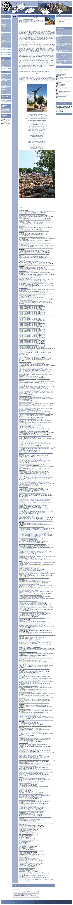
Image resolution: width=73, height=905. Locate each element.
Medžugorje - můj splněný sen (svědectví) (28, 376)
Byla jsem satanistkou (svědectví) (26, 728)
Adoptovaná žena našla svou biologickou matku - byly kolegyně (33, 717)
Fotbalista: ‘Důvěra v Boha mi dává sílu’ (28, 624)
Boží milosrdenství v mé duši (25, 840)
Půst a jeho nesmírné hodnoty (26, 672)
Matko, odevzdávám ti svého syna (27, 828)
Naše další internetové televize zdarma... (5, 92)
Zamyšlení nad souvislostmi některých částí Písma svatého (32, 369)
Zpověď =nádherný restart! (25, 853)
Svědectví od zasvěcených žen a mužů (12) (29, 334)
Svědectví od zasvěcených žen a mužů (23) (29, 322)
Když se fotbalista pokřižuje (25, 590)
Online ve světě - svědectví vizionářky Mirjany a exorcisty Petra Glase (35, 478)
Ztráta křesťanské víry (24, 813)
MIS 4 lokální (4, 85)
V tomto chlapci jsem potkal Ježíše (27, 450)
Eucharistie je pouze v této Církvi (26, 536)
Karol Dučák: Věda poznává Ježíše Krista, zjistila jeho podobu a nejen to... (36, 248)
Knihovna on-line (4, 64)
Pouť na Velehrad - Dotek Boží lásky (27, 859)
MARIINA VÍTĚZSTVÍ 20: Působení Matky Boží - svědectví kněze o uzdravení (37, 508)
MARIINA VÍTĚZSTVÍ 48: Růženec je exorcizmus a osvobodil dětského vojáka (37, 371)
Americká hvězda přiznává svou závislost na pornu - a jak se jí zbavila (35, 644)
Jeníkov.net (58, 53)
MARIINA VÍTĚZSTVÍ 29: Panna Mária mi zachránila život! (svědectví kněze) (36, 466)
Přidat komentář (22, 880)
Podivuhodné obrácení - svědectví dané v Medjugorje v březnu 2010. (35, 875)
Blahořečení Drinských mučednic (26, 868)
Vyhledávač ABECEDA (61, 61)
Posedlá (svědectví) (23, 426)
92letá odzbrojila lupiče (24, 749)
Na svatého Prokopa (23, 847)
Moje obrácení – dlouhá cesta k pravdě (28, 808)
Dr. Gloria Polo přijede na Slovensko (27, 660)
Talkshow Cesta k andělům (25, 820)
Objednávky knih (4, 68)
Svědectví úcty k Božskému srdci (26, 714)
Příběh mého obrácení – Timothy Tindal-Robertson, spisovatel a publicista (36, 733)
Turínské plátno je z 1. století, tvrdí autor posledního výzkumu (33, 788)
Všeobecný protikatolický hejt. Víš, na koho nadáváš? (31, 460)
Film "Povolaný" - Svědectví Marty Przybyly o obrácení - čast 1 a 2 (34, 379)
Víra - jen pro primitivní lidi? (25, 616)
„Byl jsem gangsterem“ (24, 768)
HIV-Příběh (21, 842)
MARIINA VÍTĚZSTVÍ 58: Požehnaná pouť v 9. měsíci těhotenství (34, 354)
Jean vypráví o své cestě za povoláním (28, 542)
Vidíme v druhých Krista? (24, 784)
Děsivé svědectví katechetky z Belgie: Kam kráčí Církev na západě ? (35, 726)
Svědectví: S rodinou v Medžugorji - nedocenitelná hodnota (32, 544)
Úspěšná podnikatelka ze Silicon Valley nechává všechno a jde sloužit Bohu (36, 438)
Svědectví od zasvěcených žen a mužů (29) (29, 312)
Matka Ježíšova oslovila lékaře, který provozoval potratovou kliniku (34, 673)
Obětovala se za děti (23, 743)
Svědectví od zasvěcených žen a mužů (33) (29, 307)
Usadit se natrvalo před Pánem (26, 513)
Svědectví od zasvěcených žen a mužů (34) (29, 306)
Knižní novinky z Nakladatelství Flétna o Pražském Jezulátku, (33, 263)
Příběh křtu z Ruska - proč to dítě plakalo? (29, 621)
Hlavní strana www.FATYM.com (4, 20)
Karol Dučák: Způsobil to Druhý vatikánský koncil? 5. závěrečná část (35, 529)
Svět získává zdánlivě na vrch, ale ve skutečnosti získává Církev (34, 447)
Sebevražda (21, 836)
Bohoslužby (3, 24)
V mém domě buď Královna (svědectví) (28, 488)
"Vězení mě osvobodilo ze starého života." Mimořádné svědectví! (34, 578)
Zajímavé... (3, 44)
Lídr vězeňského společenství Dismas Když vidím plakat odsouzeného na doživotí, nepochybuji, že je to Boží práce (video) (36, 423)
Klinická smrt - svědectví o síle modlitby (28, 261)
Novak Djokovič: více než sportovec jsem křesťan (30, 572)
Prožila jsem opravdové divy (25, 783)
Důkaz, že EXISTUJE (24, 838)
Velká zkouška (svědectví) (25, 481)
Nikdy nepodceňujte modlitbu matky (27, 518)
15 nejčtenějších (4, 54)
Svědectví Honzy (23, 835)
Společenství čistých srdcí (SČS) (63, 32)
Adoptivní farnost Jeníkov (61, 55)
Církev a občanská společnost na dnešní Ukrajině (30, 786)
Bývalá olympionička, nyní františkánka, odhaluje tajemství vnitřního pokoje (36, 564)
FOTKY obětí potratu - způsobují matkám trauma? (30, 767)
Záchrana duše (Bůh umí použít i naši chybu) (29, 602)
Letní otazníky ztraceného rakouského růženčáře (30, 582)
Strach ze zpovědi (23, 296)
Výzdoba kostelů (4, 47)
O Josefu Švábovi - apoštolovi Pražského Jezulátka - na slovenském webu (36, 227)
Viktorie (20, 843)
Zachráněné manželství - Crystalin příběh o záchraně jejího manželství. (35, 420)
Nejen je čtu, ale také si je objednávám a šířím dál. (61, 95)
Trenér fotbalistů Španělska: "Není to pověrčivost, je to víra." (33, 279)
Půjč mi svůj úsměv (23, 866)
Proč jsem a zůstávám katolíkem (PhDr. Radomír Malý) (31, 695)
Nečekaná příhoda (23, 735)
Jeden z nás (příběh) (23, 456)
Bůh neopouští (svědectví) (25, 638)
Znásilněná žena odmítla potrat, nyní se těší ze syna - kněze (33, 517)
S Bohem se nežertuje (24, 295)
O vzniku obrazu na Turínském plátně (27, 390)
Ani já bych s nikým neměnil (25, 402)
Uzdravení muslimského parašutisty (27, 814)
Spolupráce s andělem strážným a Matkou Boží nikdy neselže (33, 386)
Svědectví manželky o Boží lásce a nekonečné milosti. (31, 237)
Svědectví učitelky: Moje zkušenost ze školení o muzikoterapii (33, 274)
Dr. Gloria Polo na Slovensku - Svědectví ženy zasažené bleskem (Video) (36, 658)
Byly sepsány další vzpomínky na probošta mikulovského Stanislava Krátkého (37, 365)
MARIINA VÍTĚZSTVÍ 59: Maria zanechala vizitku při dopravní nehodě (35, 352)
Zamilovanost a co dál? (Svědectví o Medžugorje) (30, 471)
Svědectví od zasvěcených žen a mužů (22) (29, 323)
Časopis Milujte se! (60, 31)
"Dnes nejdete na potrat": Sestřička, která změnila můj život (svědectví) (35, 706)
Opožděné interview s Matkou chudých (28, 825)
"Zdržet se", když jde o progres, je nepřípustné (29, 558)
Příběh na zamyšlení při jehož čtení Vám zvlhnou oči (31, 472)
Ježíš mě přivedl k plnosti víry (26, 798)
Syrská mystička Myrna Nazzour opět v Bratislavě (30, 595)
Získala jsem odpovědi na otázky (26, 865)
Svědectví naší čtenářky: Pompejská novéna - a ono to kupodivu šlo (34, 272)
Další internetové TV (60, 41)
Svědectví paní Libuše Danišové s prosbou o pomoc (31, 811)
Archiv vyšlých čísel (5, 112)
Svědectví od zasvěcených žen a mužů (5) (28, 342)
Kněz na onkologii (23, 394)
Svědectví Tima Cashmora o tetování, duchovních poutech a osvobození (35, 258)
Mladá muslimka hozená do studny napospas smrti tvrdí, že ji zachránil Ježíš (36, 653)
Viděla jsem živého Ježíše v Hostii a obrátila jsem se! (31, 397)
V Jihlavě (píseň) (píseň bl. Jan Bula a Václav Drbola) (24, 895)
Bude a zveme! (4, 22)
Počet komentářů (48, 879)
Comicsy (3, 66)
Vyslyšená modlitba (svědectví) (26, 382)
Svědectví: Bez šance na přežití (26, 763)
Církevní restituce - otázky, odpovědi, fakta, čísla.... (64, 59)
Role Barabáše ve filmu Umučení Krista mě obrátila (31, 431)
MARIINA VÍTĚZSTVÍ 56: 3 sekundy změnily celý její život (32, 358)
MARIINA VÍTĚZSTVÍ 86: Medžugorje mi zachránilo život (32, 214)
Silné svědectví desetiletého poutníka (27, 601)
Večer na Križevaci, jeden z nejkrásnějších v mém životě (32, 301)
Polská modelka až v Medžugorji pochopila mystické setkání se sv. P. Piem (36, 524)
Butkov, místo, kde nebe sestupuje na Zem (29, 377)
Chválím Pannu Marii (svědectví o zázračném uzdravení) (32, 494)
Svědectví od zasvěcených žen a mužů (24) (29, 320)
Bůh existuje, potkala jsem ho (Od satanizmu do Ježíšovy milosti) (34, 428)
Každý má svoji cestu (24, 656)
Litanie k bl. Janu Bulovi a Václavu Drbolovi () (22, 894)
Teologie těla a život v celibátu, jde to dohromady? (30, 712)
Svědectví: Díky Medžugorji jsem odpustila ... (29, 473)
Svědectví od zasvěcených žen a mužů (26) (29, 318)
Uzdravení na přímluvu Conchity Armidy (28, 860)
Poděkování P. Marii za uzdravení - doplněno (29, 387)
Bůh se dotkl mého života (25, 785)
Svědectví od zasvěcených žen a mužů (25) (29, 319)
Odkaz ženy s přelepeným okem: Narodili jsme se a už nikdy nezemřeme (36, 720)
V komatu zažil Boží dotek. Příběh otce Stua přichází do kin (32, 391)
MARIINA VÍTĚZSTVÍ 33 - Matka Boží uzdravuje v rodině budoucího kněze (36, 453)
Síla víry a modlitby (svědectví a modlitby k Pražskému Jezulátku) (34, 872)
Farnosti (3, 26)
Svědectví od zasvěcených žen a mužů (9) (28, 337)
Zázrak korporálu (23, 841)
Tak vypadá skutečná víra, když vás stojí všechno (30, 215)
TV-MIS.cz (57, 1)
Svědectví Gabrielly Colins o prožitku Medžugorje (30, 705)
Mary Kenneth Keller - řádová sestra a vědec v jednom (31, 581)
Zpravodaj (3, 29)
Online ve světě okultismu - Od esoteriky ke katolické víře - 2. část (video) (36, 383)
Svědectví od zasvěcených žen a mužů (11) (29, 335)
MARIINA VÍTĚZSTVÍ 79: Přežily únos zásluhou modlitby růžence (34, 231)
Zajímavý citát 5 (22, 831)
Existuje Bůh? (22, 805)
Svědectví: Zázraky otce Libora (26, 409)
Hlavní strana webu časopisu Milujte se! (5, 110)
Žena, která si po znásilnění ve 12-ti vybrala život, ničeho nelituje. (34, 729)
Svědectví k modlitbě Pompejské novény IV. (29, 267)
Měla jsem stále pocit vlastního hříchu (27, 570)
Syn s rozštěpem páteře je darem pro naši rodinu (30, 761)
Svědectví (21, 619)
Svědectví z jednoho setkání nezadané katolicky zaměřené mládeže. (35, 746)
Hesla (2, 35)
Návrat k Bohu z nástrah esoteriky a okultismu (29, 410)
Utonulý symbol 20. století (25, 845)
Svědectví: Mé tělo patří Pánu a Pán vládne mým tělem (31, 738)
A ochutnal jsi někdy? (24, 718)
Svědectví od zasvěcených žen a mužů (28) (29, 313)
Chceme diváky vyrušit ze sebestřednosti (28, 569)
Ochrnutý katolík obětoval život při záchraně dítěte (30, 744)
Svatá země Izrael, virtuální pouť (63, 43)
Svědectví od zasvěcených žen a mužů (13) (29, 333)
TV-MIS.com (48, 1)
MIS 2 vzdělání (4, 82)
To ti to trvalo (22, 555)
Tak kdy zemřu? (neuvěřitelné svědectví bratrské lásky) (31, 464)
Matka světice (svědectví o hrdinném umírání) (29, 507)
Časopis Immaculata (60, 47)
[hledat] (63, 22)
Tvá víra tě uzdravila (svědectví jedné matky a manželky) (32, 499)
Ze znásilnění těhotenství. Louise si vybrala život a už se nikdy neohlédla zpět (37, 635)
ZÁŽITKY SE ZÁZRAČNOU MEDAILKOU (28, 363)
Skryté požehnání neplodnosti (26, 740)
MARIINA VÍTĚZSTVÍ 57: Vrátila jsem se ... (29, 357)
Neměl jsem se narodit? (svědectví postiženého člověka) (32, 493)
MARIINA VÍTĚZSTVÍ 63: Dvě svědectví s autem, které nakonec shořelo (35, 302)
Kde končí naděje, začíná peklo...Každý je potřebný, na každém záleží (35, 817)
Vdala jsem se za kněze (24, 629)
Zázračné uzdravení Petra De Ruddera (28, 417)
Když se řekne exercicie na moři (26, 858)
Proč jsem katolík (23, 491)
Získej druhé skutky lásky (25, 830)
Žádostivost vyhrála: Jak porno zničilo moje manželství (31, 716)
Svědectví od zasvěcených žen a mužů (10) (29, 336)
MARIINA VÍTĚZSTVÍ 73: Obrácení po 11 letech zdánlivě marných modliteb (36, 265)
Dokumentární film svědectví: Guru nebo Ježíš (30, 442)
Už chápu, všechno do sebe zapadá (27, 419)
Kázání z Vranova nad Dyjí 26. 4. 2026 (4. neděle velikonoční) (26, 893)
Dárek (20, 235)
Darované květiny (23, 791)
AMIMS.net (40, 1)
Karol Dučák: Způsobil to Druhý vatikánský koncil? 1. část (32, 535)
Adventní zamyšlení (23, 857)
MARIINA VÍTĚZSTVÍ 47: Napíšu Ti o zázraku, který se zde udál (33, 381)
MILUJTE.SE (65, 1)
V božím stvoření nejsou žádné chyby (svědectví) (30, 368)
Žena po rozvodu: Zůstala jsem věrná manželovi (30, 689)
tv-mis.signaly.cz (5, 121)
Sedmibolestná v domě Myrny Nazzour (28, 652)
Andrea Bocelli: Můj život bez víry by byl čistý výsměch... (32, 240)
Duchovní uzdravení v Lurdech (26, 751)
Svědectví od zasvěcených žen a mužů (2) (28, 346)
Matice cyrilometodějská (61, 45)
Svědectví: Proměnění (24, 690)
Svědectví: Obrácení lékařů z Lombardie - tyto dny (30, 489)
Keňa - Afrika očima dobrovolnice (26, 732)
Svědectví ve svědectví (24, 806)
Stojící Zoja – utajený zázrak (25, 404)
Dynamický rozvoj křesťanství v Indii (27, 741)
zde (9, 119)
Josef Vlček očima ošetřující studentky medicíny (30, 234)
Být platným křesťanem (24, 870)
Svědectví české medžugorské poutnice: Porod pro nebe (32, 603)
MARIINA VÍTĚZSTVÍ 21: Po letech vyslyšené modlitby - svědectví (34, 500)
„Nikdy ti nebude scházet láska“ (26, 864)
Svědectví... (21, 278)
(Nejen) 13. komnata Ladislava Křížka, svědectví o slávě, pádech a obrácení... (37, 502)
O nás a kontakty (4, 49)
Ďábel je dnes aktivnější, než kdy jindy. (28, 773)
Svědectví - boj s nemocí (24, 709)
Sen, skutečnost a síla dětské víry (26, 445)
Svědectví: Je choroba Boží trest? (26, 275)
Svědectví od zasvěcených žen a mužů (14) (29, 331)
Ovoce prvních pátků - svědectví (26, 515)
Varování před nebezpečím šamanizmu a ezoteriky (30, 877)
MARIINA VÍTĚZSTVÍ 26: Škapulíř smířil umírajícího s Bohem (33, 477)
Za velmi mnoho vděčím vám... (26, 465)
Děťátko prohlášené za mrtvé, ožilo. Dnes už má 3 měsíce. (32, 769)
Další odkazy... (59, 63)
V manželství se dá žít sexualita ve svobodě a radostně (31, 551)
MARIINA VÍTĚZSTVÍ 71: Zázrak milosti (28, 277)
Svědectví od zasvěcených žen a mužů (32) (29, 308)
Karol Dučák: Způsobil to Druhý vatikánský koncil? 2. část (32, 534)
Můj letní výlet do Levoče (24, 451)
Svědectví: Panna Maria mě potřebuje (27, 268)
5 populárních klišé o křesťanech (26, 567)
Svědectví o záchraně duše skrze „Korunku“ (29, 427)
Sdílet (20, 207)
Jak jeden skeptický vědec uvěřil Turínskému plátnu (31, 699)
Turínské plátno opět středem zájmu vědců (29, 854)
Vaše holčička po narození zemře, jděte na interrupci (31, 614)
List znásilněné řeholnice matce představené (29, 490)
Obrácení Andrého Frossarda (25, 829)
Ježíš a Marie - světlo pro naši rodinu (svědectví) (30, 541)
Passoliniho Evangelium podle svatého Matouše (30, 794)
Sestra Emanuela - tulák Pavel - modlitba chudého (30, 291)
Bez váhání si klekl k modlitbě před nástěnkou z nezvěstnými (33, 511)
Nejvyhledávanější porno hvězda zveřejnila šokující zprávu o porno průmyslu (36, 697)
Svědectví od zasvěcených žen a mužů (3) (28, 345)
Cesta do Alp (22, 790)
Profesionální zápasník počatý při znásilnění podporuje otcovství (34, 760)
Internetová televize (60, 39)
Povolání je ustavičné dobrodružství (27, 715)
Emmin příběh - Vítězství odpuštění (27, 580)
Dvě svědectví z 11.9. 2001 (25, 871)
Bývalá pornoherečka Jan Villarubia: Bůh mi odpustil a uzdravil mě (34, 669)
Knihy (2, 42)
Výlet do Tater (22, 440)
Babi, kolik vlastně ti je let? (25, 821)
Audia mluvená (4, 89)
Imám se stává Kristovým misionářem (27, 523)
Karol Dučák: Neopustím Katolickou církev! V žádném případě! (33, 498)
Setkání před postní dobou (25, 852)
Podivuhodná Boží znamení (25, 846)
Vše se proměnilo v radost (25, 396)
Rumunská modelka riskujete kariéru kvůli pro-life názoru (32, 764)
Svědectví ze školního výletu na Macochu (28, 826)
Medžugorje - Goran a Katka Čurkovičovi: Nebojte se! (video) (33, 414)
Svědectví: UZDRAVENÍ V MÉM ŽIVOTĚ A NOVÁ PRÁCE (32, 612)
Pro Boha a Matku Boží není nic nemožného (29, 807)
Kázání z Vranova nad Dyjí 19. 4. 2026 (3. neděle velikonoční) (26, 897)
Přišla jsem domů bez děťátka (26, 758)
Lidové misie (4, 36)
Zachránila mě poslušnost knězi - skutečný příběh (30, 604)
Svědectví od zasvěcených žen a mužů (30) (29, 311)
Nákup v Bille (22, 789)
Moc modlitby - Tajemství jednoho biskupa (28, 552)
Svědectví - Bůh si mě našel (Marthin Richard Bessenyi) (32, 294)
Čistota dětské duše (23, 516)
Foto (2, 33)
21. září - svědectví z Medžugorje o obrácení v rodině (31, 250)
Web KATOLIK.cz (59, 34)
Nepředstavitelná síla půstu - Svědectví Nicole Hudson (31, 252)
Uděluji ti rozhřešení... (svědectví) (26, 639)
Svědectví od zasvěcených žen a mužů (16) (29, 329)
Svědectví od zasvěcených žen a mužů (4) (28, 343)
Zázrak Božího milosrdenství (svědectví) (28, 597)
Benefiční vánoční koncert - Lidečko (27, 800)
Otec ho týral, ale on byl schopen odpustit (28, 584)
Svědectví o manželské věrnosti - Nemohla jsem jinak (31, 413)
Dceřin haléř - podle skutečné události (28, 297)
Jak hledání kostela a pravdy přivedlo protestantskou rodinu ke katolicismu (36, 521)
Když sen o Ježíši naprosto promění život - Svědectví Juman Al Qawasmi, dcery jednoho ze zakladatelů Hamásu (36, 223)
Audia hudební (4, 87)
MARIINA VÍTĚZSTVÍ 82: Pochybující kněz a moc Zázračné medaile (34, 225)
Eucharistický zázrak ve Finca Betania (27, 233)
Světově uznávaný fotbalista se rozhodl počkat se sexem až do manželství (36, 710)
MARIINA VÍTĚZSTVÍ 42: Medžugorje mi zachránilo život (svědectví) (35, 415)
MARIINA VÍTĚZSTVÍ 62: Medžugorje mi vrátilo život (31, 305)
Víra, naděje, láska (23, 849)
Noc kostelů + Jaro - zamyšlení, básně (28, 538)
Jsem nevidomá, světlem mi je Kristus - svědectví (30, 455)
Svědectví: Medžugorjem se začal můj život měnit (30, 803)
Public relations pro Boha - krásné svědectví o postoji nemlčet (33, 483)
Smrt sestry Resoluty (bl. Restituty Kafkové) (29, 819)
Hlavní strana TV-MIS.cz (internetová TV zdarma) (5, 75)
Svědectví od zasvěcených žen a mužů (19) (29, 326)
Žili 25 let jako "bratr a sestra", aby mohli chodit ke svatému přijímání (35, 683)
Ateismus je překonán (24, 745)
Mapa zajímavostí (4, 38)
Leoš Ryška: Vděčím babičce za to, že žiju (28, 686)
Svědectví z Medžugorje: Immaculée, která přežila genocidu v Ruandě (35, 700)
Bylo (2, 31)
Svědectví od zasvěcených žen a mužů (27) (29, 314)
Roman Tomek (25, 879)
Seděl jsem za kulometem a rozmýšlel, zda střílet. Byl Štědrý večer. (34, 801)
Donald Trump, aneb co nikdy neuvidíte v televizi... (30, 457)
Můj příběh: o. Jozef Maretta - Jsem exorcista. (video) (31, 739)
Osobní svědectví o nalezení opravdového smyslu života (32, 257)
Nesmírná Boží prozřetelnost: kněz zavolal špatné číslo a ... (32, 519)
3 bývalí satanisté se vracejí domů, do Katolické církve (31, 596)
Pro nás (21, 837)
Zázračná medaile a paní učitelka (26, 615)
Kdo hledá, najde (23, 869)
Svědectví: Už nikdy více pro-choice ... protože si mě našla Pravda (34, 676)
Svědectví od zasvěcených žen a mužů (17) (29, 328)
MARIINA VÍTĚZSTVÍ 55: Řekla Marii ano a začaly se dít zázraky (34, 359)
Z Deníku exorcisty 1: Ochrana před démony (29, 292)
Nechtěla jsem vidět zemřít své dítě (27, 647)
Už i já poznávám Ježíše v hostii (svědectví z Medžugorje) (32, 411)
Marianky (3, 40)
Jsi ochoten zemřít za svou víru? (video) (28, 637)
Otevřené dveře (22, 862)
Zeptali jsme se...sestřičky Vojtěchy (27, 809)
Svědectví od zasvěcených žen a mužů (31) (29, 309)
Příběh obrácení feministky (25, 553)
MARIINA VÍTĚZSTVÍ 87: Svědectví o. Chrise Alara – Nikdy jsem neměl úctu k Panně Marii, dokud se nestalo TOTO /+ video (37, 212)
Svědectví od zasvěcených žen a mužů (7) (28, 340)
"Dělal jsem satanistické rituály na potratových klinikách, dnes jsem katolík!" (36, 687)
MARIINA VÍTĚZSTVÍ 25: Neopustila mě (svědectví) (31, 482)
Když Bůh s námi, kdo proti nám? (26, 855)
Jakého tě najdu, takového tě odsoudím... (28, 755)
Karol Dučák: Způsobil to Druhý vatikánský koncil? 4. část (32, 532)
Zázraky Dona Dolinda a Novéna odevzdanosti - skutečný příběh (34, 348)
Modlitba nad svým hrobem (25, 362)
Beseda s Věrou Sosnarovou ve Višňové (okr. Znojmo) (31, 618)
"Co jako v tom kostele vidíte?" (26, 568)
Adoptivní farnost (4, 28)
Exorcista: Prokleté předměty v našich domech (29, 505)
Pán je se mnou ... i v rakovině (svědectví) (28, 546)
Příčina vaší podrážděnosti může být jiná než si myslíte (31, 527)
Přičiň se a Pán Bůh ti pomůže (26, 722)
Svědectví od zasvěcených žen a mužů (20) (29, 325)
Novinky (3, 78)
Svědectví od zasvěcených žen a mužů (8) (28, 339)
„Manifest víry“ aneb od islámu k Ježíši (28, 851)
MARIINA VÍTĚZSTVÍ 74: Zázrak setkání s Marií (30, 256)
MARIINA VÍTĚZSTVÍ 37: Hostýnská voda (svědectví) (31, 434)
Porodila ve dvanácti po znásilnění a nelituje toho (30, 680)
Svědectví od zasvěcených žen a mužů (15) (29, 330)
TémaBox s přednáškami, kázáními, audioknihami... (63, 51)
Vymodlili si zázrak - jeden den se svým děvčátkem (30, 756)
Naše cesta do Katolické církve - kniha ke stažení (30, 545)
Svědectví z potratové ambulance (26, 506)
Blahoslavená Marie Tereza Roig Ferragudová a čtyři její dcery (33, 403)
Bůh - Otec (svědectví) (24, 550)
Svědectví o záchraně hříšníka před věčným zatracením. (32, 282)
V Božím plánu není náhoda (25, 242)
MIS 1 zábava (4, 80)
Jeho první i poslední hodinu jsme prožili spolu (29, 625)
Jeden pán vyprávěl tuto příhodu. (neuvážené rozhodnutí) (32, 408)
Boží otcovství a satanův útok (25, 692)
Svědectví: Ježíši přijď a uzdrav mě (27, 766)
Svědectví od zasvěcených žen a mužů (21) (29, 324)
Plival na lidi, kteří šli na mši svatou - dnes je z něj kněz (31, 613)
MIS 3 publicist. (4, 83)
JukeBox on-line (59, 48)
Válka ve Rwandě (23, 288)
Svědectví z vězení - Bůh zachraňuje (27, 229)
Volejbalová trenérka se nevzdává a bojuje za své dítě (31, 750)
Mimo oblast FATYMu (5, 45)
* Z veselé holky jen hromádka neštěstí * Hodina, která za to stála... (28, 540)
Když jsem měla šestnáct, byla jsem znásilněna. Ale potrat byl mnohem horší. (37, 693)
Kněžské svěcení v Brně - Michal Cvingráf (28, 812)
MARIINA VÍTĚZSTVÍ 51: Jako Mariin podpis (29, 370)
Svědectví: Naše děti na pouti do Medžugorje (29, 280)
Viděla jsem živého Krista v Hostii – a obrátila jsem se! (31, 623)
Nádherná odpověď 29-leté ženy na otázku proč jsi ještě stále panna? (35, 779)
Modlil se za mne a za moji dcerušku (27, 815)
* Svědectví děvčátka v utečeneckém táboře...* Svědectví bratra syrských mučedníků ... (29, 724)
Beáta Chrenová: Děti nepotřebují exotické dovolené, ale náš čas (34, 703)
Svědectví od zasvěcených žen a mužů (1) (28, 347)
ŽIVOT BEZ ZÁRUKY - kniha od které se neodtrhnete (31, 364)
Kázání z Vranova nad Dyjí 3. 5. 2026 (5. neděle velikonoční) (26, 891)
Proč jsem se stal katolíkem (25, 834)
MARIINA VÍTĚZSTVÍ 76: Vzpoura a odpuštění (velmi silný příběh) (34, 254)
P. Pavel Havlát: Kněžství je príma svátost (28, 792)
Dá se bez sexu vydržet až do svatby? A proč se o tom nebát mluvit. (34, 474)
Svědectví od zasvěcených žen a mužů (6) (28, 341)
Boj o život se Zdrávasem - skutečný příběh (29, 512)
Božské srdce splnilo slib (24, 832)
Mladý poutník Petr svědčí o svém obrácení (29, 778)
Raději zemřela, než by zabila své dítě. (28, 781)
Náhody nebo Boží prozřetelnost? (26, 425)
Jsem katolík (22, 848)
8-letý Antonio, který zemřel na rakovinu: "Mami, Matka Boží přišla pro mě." (36, 448)
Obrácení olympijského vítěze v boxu (27, 797)
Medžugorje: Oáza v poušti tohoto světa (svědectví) (31, 671)
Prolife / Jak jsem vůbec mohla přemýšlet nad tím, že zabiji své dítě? (35, 443)
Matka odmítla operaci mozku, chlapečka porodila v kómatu (32, 772)
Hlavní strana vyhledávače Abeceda (5, 101)
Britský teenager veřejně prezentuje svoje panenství (31, 774)
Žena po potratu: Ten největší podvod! (27, 863)
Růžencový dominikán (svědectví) (26, 459)
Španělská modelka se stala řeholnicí (27, 771)
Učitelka (21, 762)
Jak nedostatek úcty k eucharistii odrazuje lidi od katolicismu (33, 641)
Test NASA (21, 737)
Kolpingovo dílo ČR (60, 56)
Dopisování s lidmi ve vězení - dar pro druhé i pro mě (31, 262)
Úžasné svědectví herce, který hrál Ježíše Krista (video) (32, 678)
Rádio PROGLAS (59, 38)
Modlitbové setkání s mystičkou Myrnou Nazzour (30, 655)
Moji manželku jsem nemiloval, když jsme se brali (30, 757)
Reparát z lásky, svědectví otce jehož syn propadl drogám (32, 593)
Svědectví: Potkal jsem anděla (26, 484)
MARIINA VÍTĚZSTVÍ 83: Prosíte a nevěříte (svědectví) (31, 218)
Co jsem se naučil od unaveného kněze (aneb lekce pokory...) (33, 648)
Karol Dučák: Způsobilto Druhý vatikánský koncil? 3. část (32, 533)
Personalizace (4, 52)
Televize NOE (59, 36)
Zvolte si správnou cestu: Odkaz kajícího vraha (30, 661)
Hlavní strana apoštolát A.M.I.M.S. (5, 62)
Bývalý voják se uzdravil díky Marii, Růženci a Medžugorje (32, 606)
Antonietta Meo (22, 400)
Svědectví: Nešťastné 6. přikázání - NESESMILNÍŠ (31, 251)
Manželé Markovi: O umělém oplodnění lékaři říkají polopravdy (33, 528)
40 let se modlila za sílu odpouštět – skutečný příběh (31, 388)
